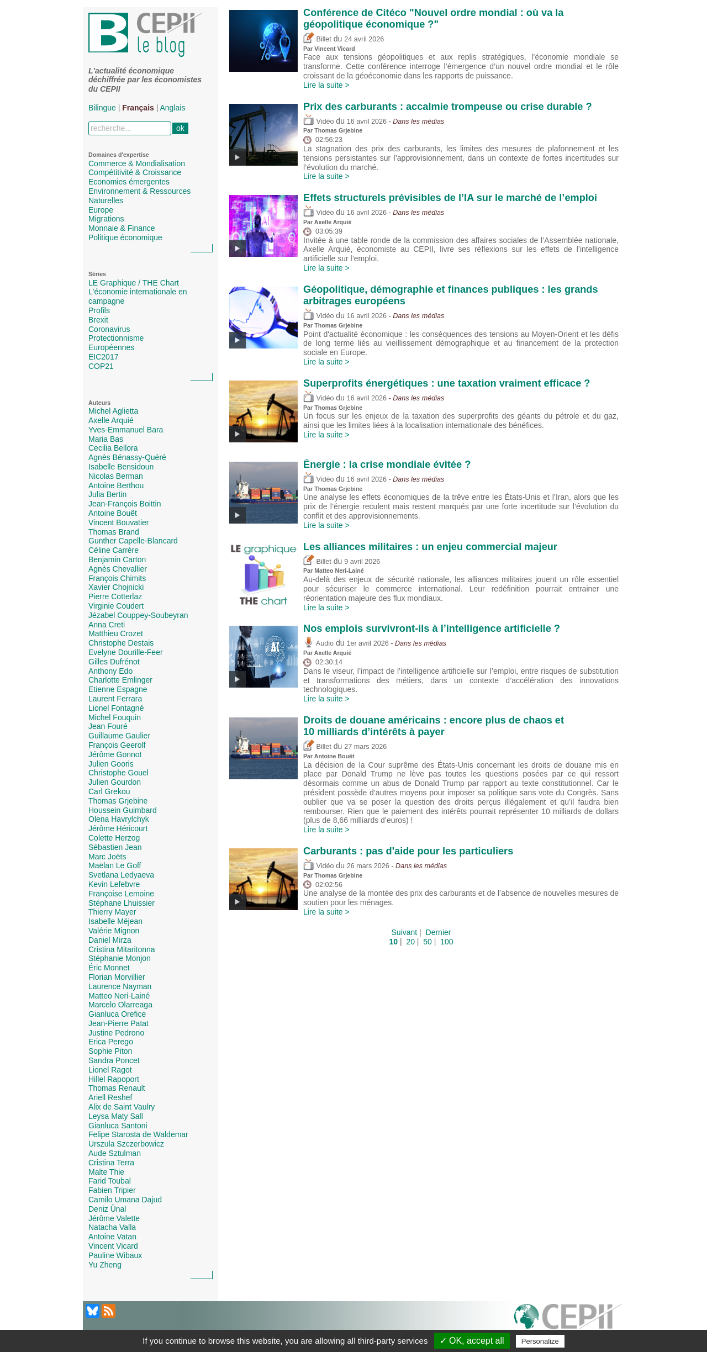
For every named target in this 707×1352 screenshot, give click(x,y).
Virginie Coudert (116, 605)
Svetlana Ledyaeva (121, 874)
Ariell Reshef (110, 1097)
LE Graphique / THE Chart (133, 282)
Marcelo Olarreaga (120, 1004)
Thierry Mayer (112, 911)
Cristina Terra (111, 1162)
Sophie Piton (110, 1051)
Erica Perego (110, 1041)
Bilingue (102, 107)
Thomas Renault (116, 1088)
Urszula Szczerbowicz (126, 1143)
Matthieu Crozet (115, 633)
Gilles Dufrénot (114, 661)
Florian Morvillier (116, 977)
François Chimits (117, 578)
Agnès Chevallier (117, 568)
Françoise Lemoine (121, 893)
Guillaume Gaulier (119, 735)
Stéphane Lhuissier (121, 903)
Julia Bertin (107, 494)
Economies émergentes (129, 181)
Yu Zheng (105, 1264)
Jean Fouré (108, 726)
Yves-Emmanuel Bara (125, 429)
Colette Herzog (114, 837)
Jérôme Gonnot (115, 754)
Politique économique (125, 237)
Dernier (438, 932)
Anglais (173, 107)
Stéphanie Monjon (119, 958)
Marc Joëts (107, 856)
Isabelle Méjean (115, 921)
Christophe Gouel (118, 772)
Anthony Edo (110, 671)
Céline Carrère (113, 550)
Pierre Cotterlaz (115, 596)
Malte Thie (106, 1172)
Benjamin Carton (117, 559)
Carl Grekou (109, 791)
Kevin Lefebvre (114, 884)
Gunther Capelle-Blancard (133, 540)
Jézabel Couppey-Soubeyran (138, 615)
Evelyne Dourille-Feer (125, 652)
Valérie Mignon (113, 930)
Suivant (405, 932)
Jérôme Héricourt (117, 828)
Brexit (98, 319)
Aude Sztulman (114, 1153)
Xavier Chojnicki (116, 587)
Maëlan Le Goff (114, 865)
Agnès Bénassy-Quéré (127, 457)
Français (138, 107)
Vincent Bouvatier (118, 522)
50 (427, 941)
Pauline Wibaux (115, 1255)
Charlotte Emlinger (120, 679)
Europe (100, 209)
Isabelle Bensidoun (121, 466)
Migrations (106, 218)
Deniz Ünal (107, 1209)
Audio (318, 643)
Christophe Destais (121, 642)
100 (446, 941)
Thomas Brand (113, 531)
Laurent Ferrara (115, 698)
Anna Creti (106, 624)
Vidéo (318, 121)
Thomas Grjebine (117, 800)
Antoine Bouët (112, 513)
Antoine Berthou (116, 485)
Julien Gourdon (114, 782)
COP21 (101, 366)
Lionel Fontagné (116, 708)
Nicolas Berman (115, 476)
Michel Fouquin (114, 717)
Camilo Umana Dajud (125, 1199)
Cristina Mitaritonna (121, 949)
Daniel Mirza (109, 940)
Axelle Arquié (111, 420)
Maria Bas (105, 439)
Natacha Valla (112, 1227)
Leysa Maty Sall (115, 1116)
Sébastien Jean (115, 847)
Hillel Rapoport (113, 1079)
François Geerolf (116, 745)
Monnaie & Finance (121, 228)
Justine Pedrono (116, 1032)
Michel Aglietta (113, 410)
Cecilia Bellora (113, 447)
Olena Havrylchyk (118, 819)
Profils (99, 310)
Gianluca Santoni (117, 1125)
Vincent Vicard (113, 1246)
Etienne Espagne (117, 689)
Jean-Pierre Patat (118, 1023)
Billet (317, 39)
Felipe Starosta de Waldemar (138, 1134)
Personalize (540, 1341)
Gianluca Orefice (117, 1014)
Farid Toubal (109, 1180)
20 (410, 941)
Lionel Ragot (110, 1069)
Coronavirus (109, 329)
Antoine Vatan (112, 1236)
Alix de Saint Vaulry (121, 1106)
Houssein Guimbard (122, 810)
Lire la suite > (326, 85)
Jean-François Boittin (124, 503)
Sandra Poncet (114, 1060)
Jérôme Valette (114, 1218)
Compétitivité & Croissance (134, 172)
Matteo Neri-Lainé (119, 995)
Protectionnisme (116, 338)
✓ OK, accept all (472, 1340)
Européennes (111, 347)
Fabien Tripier (112, 1190)
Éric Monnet (109, 967)
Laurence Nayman (119, 986)
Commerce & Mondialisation (136, 163)
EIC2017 (103, 356)
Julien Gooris (111, 763)
